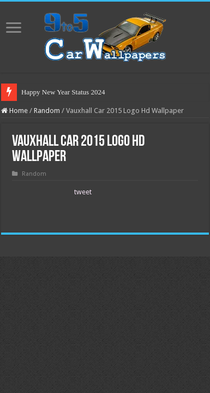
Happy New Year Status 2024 (63, 92)
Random (47, 110)
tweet (83, 192)
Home (14, 110)
